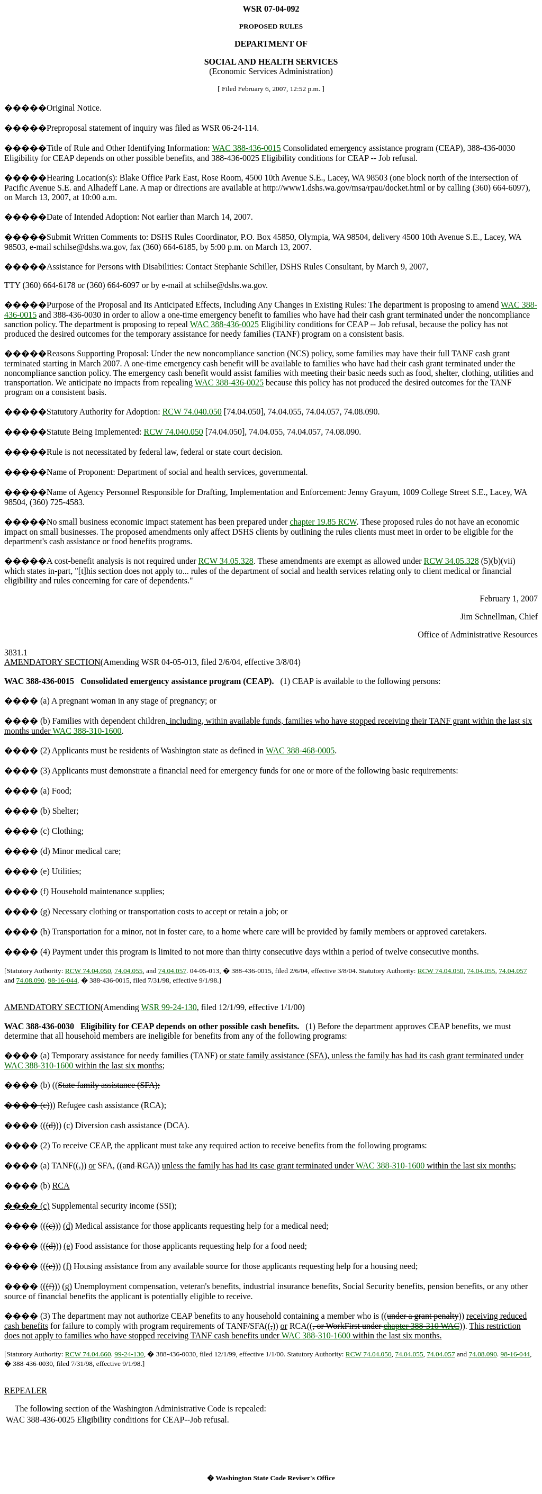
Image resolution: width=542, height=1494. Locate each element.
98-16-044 (63, 980)
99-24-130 (129, 1354)
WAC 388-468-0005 (300, 750)
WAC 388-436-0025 (224, 324)
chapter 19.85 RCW (323, 521)
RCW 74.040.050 (192, 411)
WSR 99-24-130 (168, 1007)
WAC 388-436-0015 (246, 147)
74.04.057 (172, 971)
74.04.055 (128, 971)
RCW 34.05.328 (226, 560)
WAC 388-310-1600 (86, 730)
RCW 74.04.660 (88, 1354)
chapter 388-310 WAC (421, 1325)
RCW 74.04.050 (88, 971)
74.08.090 (30, 980)
